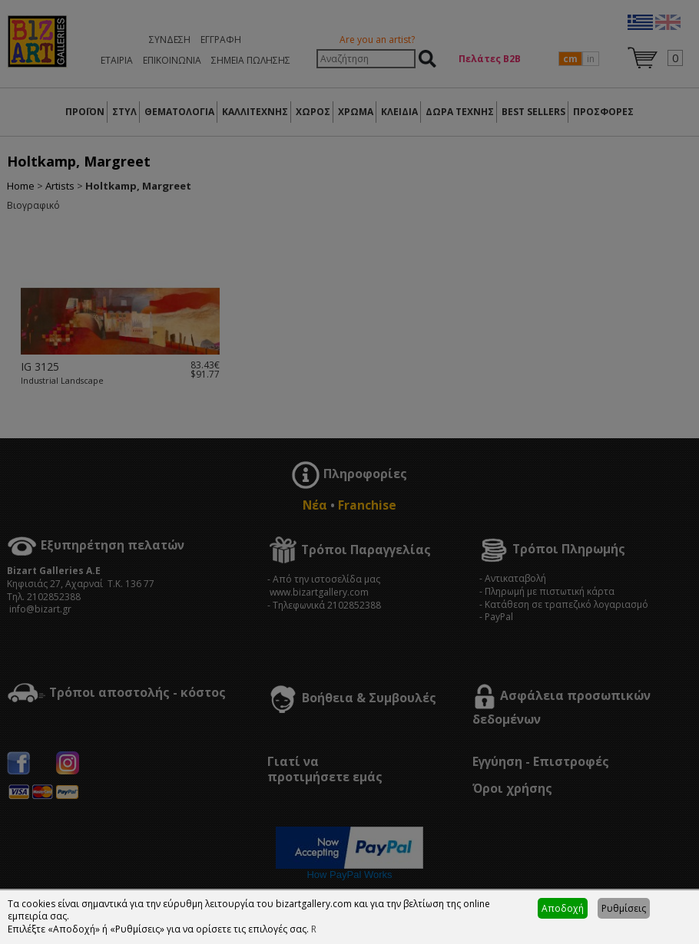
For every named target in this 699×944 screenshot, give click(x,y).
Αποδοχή (563, 908)
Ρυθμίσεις (623, 908)
